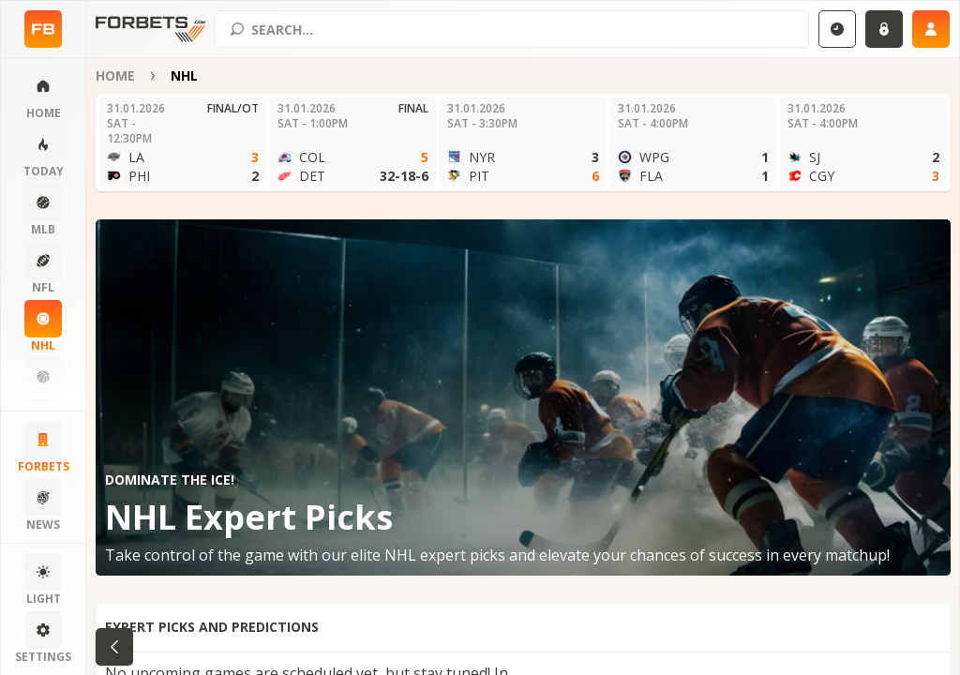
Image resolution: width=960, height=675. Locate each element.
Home (115, 75)
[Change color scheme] (43, 580)
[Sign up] (931, 29)
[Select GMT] (837, 29)
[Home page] (43, 29)
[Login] (884, 29)
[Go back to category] (114, 647)
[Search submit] (237, 29)
